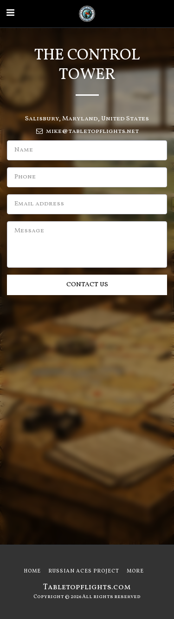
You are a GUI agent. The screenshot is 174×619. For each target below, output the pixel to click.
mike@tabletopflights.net (87, 131)
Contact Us (87, 284)
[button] (10, 13)
